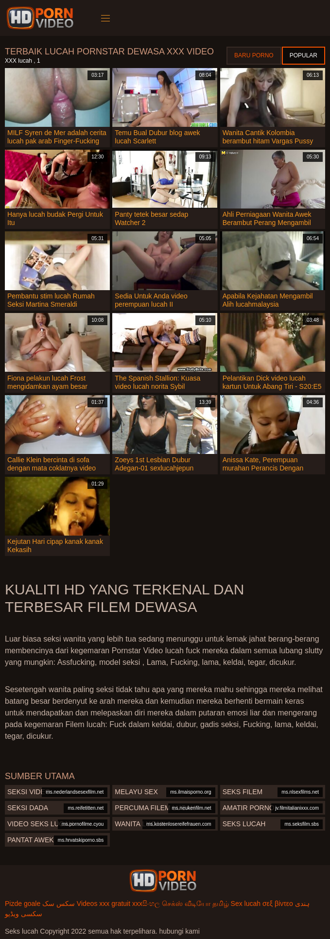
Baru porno (254, 55)
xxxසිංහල (146, 903)
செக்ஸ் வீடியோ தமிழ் (195, 903)
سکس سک (58, 903)
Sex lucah (246, 903)
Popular (303, 55)
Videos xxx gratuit (103, 903)
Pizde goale (22, 903)
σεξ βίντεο (277, 903)
